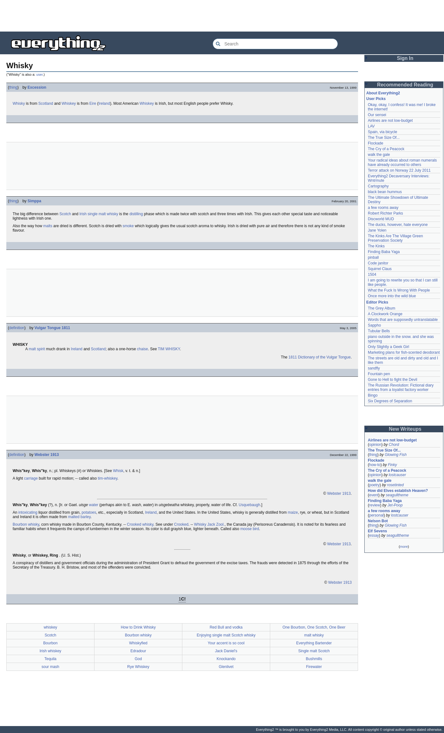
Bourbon (50, 643)
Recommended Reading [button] (405, 84)
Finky (392, 465)
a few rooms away (383, 207)
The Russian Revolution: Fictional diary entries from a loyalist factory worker (401, 387)
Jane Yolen (377, 230)
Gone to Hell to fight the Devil (392, 379)
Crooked (181, 524)
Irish (83, 214)
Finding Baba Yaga (384, 252)
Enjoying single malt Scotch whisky (226, 635)
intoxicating (27, 512)
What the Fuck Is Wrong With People (399, 290)
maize (293, 512)
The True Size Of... (384, 137)
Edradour (138, 651)
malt (32, 349)
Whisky (19, 103)
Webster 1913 (46, 454)
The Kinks (376, 246)
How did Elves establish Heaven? (398, 490)
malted (73, 517)
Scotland (45, 103)
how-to (374, 465)
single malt (97, 214)
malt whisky (314, 635)
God (138, 659)
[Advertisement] (222, 16)
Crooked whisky (140, 524)
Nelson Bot (378, 521)
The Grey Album (381, 308)
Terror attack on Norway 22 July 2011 (399, 170)
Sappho (374, 325)
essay (374, 535)
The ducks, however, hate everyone (398, 224)
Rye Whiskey (138, 667)
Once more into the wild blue (392, 296)
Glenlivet (226, 667)
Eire (92, 103)
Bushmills (314, 659)
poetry (374, 485)
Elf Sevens (377, 531)
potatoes (89, 512)
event (373, 495)
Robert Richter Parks (385, 213)
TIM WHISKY (169, 349)
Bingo (373, 395)
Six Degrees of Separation (390, 401)
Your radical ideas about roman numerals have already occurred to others (402, 162)
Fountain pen (379, 374)
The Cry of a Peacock (386, 149)
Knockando (225, 659)
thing (13, 87)
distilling (136, 214)
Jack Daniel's (226, 651)
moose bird (249, 529)
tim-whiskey (107, 478)
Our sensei (377, 115)
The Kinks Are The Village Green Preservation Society (395, 238)
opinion (375, 444)
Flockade (375, 143)
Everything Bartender (314, 643)
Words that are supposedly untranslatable (403, 319)
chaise (142, 349)
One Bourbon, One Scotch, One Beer (314, 627)
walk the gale (379, 154)
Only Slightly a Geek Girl (388, 347)
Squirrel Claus (380, 269)
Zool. (220, 524)
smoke (128, 226)
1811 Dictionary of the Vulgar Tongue (320, 357)
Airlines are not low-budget (390, 120)
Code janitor (378, 263)
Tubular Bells (379, 331)
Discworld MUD (381, 219)
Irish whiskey (50, 651)
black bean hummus (385, 192)
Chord (394, 444)
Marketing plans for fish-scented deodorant (404, 352)
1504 (372, 274)
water (93, 505)
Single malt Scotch (314, 651)
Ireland (104, 103)
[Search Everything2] (275, 43)
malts (47, 226)
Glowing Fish (395, 454)
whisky (112, 214)
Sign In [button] (405, 58)
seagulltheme (397, 495)
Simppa (34, 201)
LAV (371, 126)
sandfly (374, 368)
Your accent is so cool (226, 643)
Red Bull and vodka (226, 627)
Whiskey (69, 103)
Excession (36, 87)
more (404, 546)
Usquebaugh (249, 505)
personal (376, 515)
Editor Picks (377, 302)
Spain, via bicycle (382, 132)
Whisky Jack (204, 524)
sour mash (50, 667)
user (39, 74)
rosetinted (395, 485)
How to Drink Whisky (138, 627)
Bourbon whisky (26, 524)
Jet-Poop (395, 505)
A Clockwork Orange (385, 314)
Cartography (378, 186)
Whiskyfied (138, 643)
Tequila (50, 659)
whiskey (50, 627)
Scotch (65, 214)
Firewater (314, 667)
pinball (373, 257)
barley (86, 517)
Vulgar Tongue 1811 (52, 328)
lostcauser (397, 475)
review (374, 505)
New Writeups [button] (405, 429)
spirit (41, 349)
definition (16, 328)
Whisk (118, 471)
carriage (31, 478)
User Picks (376, 99)
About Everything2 (383, 93)
